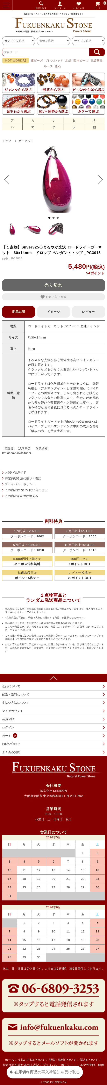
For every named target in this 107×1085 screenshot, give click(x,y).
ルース (48, 66)
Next (98, 179)
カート (100, 5)
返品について (11, 686)
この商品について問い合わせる (26, 490)
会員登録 (8, 719)
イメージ (53, 311)
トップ (6, 140)
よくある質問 (11, 752)
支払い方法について (15, 702)
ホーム (9, 1059)
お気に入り (78, 8)
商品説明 (18, 311)
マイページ (59, 8)
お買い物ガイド (15, 472)
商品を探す (41, 8)
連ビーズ (37, 60)
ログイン (8, 727)
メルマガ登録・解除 (90, 1065)
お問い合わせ (11, 743)
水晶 (68, 60)
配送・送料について (15, 694)
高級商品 (97, 60)
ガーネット (26, 140)
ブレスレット (54, 60)
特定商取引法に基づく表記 (23, 478)
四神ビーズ (80, 60)
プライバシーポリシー (20, 484)
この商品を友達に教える (21, 496)
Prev (8, 179)
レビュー (88, 311)
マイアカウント (12, 710)
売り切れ (53, 285)
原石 (58, 66)
